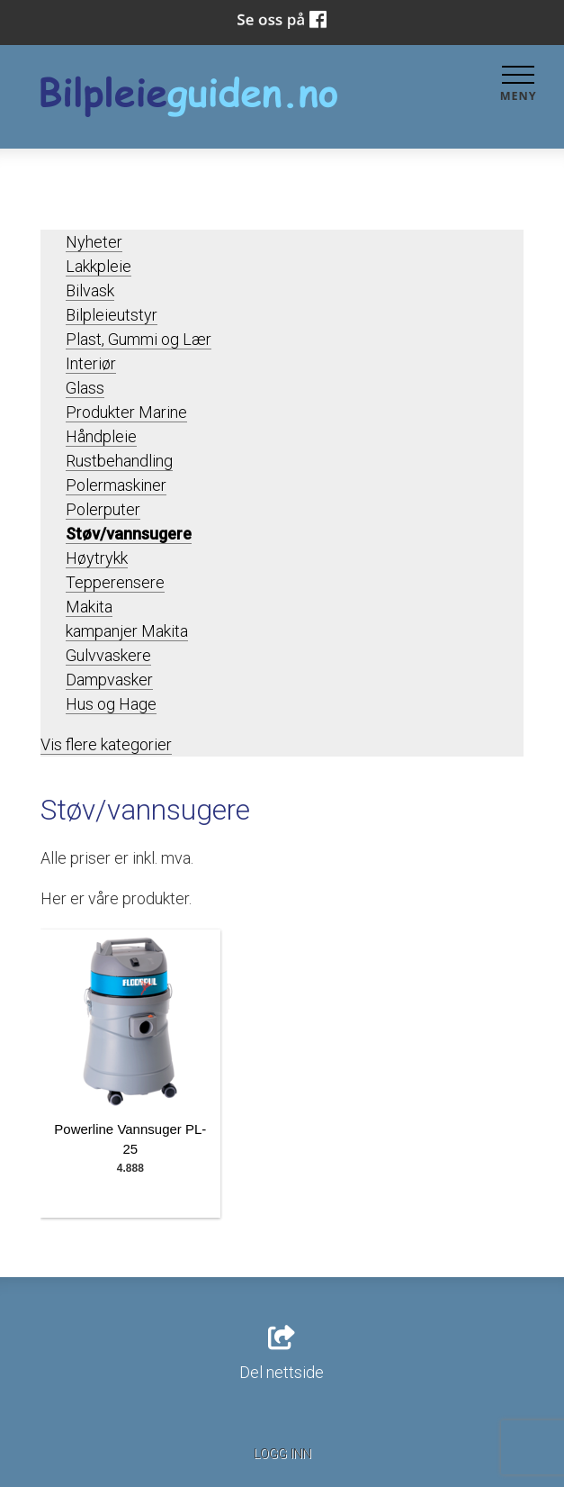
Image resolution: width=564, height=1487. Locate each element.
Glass (85, 387)
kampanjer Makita (127, 630)
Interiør (91, 363)
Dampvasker (109, 679)
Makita (89, 606)
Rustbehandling (119, 460)
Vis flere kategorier (106, 744)
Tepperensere (115, 582)
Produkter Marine (126, 412)
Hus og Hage (111, 703)
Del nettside (281, 1354)
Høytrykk (97, 558)
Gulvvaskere (108, 655)
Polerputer (103, 509)
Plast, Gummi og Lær (138, 339)
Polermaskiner (116, 485)
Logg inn (282, 1454)
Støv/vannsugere (129, 533)
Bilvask (90, 290)
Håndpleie (101, 436)
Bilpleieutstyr (111, 314)
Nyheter (94, 241)
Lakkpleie (98, 266)
